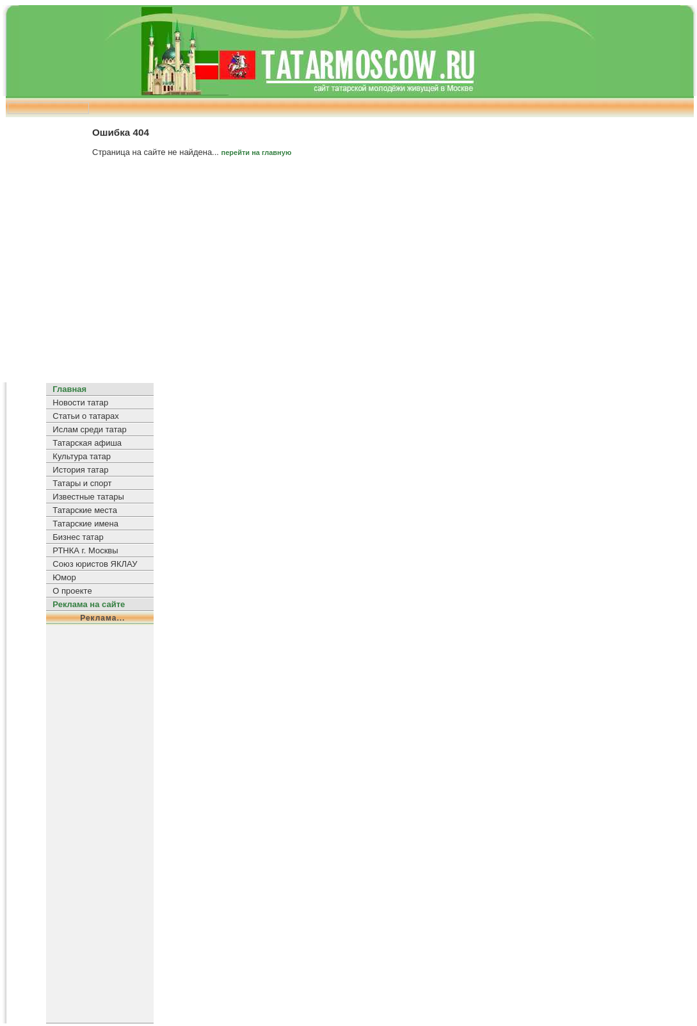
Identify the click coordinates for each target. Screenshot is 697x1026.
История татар (80, 470)
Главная (69, 389)
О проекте (72, 591)
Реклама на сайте (88, 604)
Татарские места (84, 510)
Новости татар (80, 402)
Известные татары (88, 496)
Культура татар (81, 456)
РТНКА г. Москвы (85, 550)
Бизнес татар (77, 537)
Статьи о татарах (85, 416)
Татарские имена (85, 523)
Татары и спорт (81, 483)
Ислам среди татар (89, 429)
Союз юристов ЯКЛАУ (94, 564)
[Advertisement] (348, 274)
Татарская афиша (87, 443)
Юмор (64, 577)
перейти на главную (256, 152)
